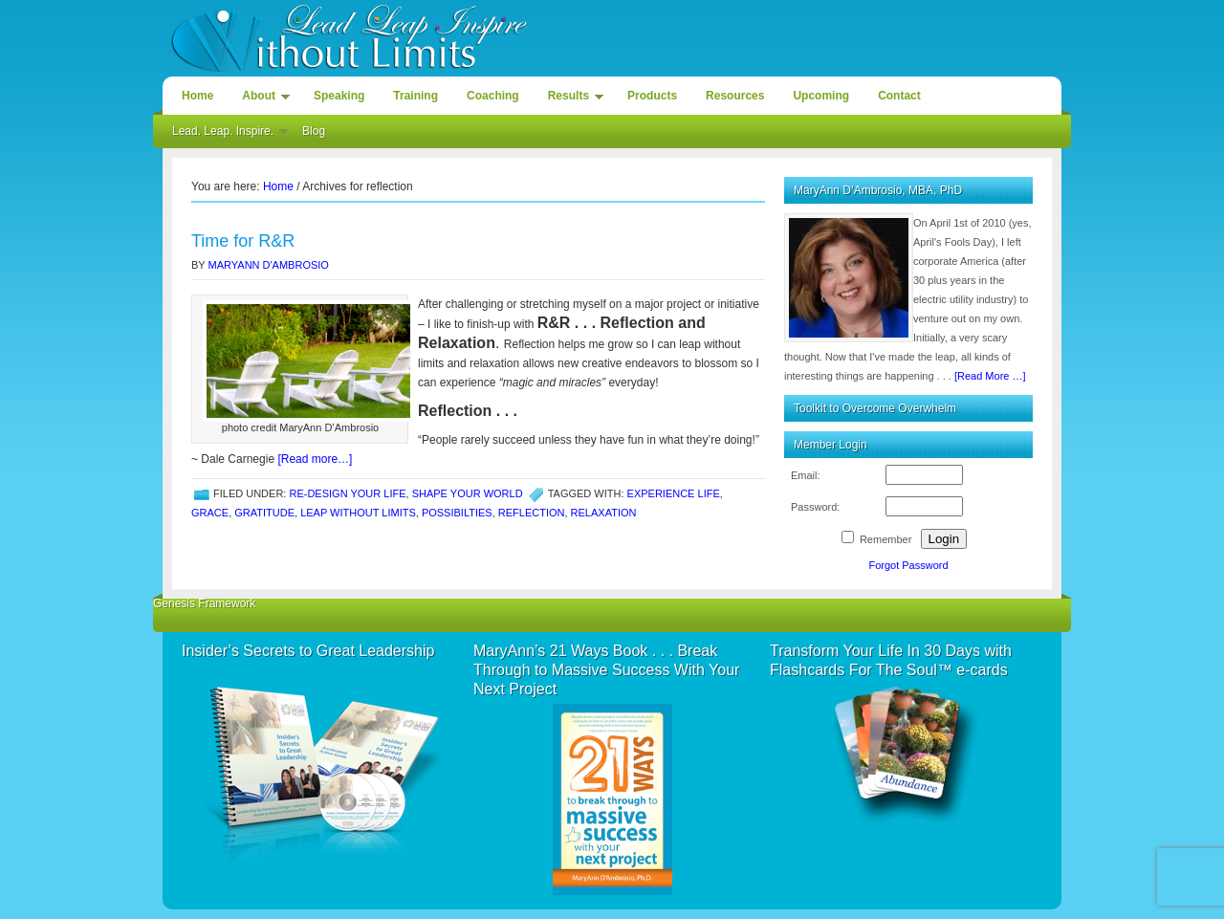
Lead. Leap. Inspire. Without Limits (612, 36)
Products (652, 95)
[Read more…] (314, 459)
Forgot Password (908, 565)
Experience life (673, 493)
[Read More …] (990, 376)
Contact (899, 95)
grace (210, 512)
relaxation (604, 512)
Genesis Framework (204, 603)
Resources (735, 95)
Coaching (493, 95)
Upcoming (821, 95)
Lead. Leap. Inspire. (225, 133)
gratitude (264, 512)
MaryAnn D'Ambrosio (268, 265)
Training (415, 95)
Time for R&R (243, 241)
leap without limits (358, 512)
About (261, 99)
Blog (313, 131)
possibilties (457, 512)
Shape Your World (467, 493)
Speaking (339, 95)
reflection (531, 512)
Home (197, 95)
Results (570, 99)
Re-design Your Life (347, 493)
